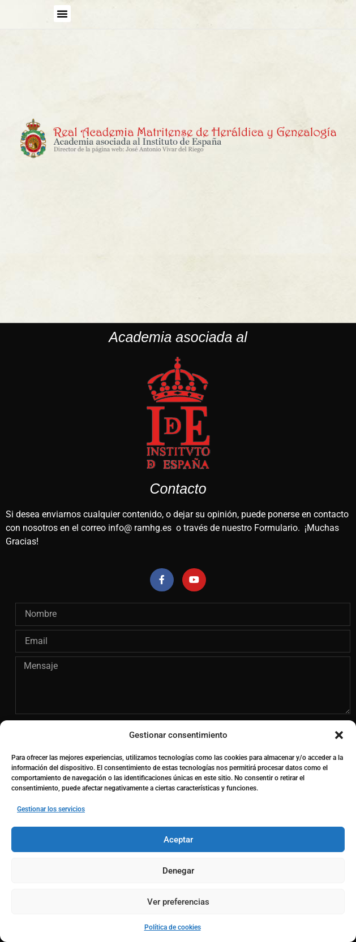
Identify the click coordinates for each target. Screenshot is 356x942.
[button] (339, 735)
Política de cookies (172, 927)
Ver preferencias (178, 902)
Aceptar (178, 840)
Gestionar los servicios (51, 809)
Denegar (178, 871)
